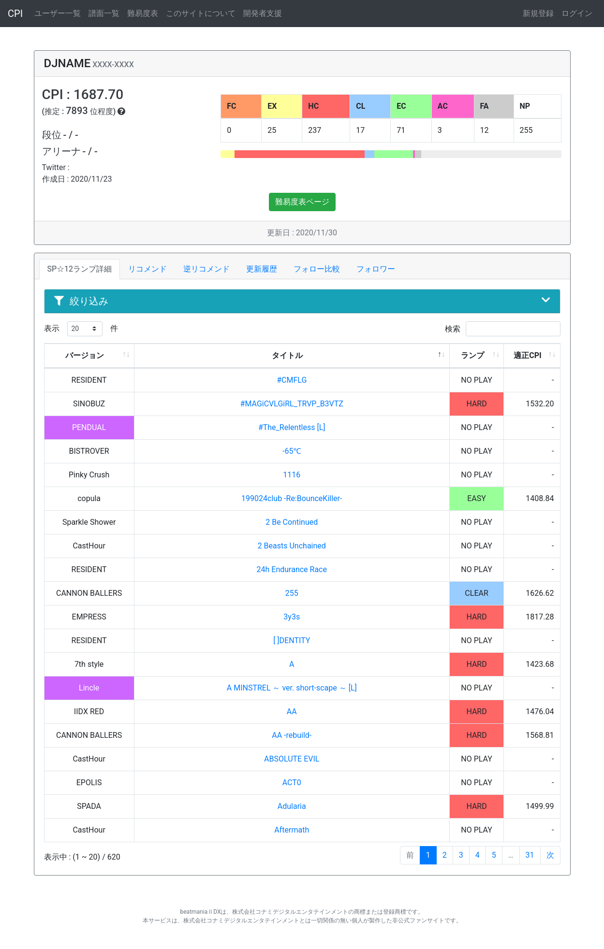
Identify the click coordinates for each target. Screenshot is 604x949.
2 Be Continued (291, 522)
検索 (502, 328)
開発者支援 (262, 13)
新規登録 (538, 13)
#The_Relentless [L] (291, 427)
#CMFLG (292, 380)
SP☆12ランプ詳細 (79, 268)
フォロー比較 (317, 268)
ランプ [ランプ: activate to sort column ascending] (472, 355)
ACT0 (291, 782)
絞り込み (302, 301)
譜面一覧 (103, 13)
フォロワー (375, 268)
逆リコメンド (206, 268)
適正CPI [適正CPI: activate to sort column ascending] (527, 355)
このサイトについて (201, 13)
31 (530, 855)
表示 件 (81, 328)
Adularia (292, 806)
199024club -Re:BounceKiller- (291, 498)
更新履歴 (261, 268)
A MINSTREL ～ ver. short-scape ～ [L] (292, 687)
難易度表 (142, 13)
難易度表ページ (302, 201)
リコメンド (147, 268)
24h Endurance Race (292, 569)
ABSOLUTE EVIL (291, 758)
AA (292, 711)
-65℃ (291, 451)
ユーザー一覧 (57, 13)
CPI (15, 13)
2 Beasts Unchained (292, 545)
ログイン (576, 13)
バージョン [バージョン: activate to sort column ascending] (84, 355)
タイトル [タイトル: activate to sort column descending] (287, 355)
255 (291, 593)
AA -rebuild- (291, 735)
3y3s (291, 616)
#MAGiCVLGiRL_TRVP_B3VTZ (291, 403)
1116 (291, 474)
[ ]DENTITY (291, 640)
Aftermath (291, 829)
